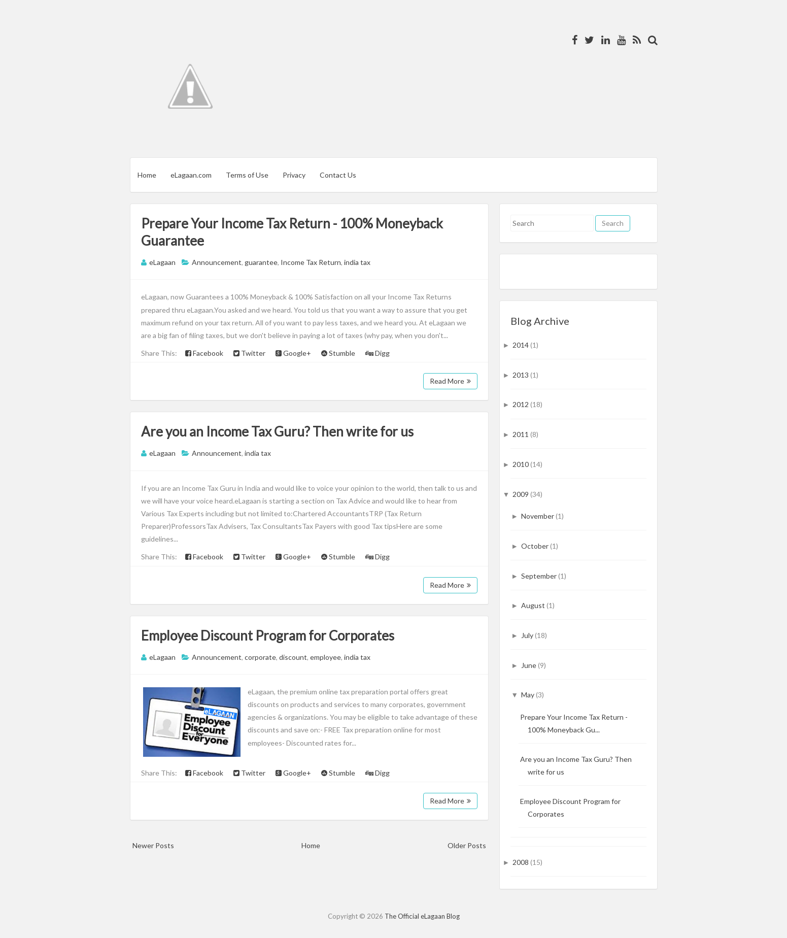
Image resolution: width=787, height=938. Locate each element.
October (535, 546)
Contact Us (338, 175)
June (529, 665)
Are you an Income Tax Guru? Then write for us (277, 431)
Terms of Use (247, 175)
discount (293, 657)
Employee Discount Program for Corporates (267, 635)
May (528, 694)
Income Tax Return (311, 262)
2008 (521, 862)
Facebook (204, 353)
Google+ (293, 353)
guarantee (261, 262)
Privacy (294, 175)
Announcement (217, 262)
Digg (377, 353)
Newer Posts (153, 845)
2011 (521, 434)
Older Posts (467, 845)
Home (147, 175)
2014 (521, 345)
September (539, 576)
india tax (357, 262)
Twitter (249, 353)
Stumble (338, 353)
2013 (521, 375)
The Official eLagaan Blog (422, 916)
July (528, 635)
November (538, 516)
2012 (521, 404)
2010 (521, 464)
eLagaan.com (191, 175)
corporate (260, 657)
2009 (521, 494)
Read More (450, 381)
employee (325, 657)
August (533, 605)
